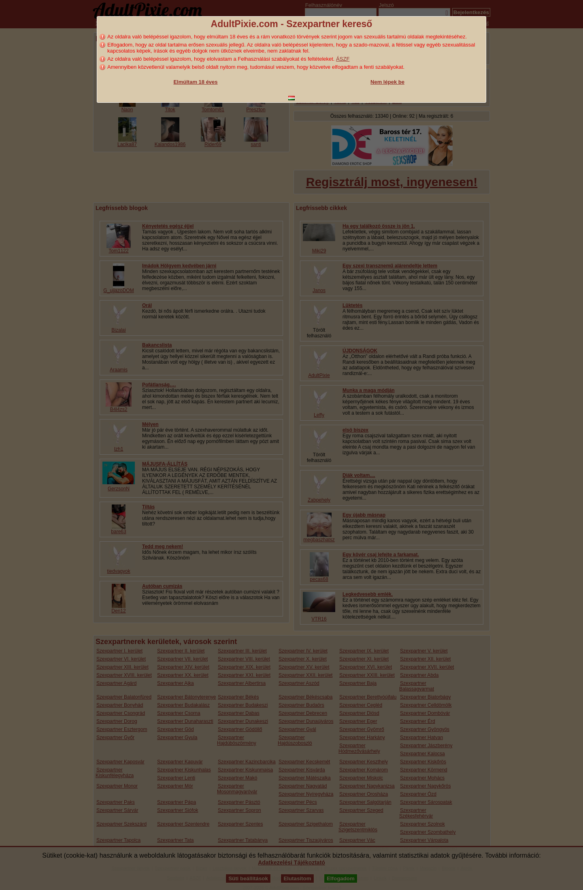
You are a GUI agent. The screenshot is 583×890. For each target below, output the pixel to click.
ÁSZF (342, 59)
